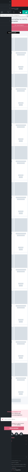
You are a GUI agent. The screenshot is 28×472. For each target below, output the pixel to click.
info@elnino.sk (7, 452)
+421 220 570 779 (7, 450)
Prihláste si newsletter (14, 413)
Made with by (14, 470)
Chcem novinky (14, 428)
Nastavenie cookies (14, 462)
